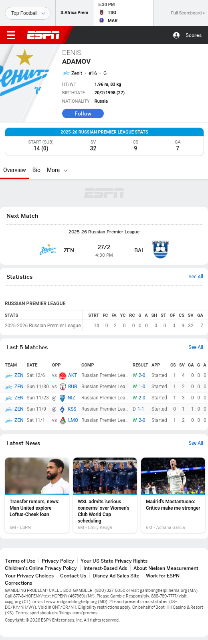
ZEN (19, 375)
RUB (72, 386)
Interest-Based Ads (105, 568)
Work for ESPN (163, 576)
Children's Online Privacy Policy (41, 568)
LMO (73, 420)
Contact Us (73, 576)
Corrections (18, 583)
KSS (72, 409)
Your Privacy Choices (29, 576)
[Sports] (27, 13)
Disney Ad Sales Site (116, 576)
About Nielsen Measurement (165, 568)
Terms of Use (20, 561)
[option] (37, 495)
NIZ (71, 398)
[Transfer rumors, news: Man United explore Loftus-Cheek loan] (37, 495)
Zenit (76, 73)
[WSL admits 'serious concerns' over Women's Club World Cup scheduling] (105, 495)
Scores (194, 35)
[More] (66, 170)
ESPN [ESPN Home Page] (43, 35)
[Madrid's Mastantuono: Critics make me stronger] (173, 495)
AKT (72, 375)
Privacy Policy (58, 561)
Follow (83, 113)
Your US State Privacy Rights (114, 561)
